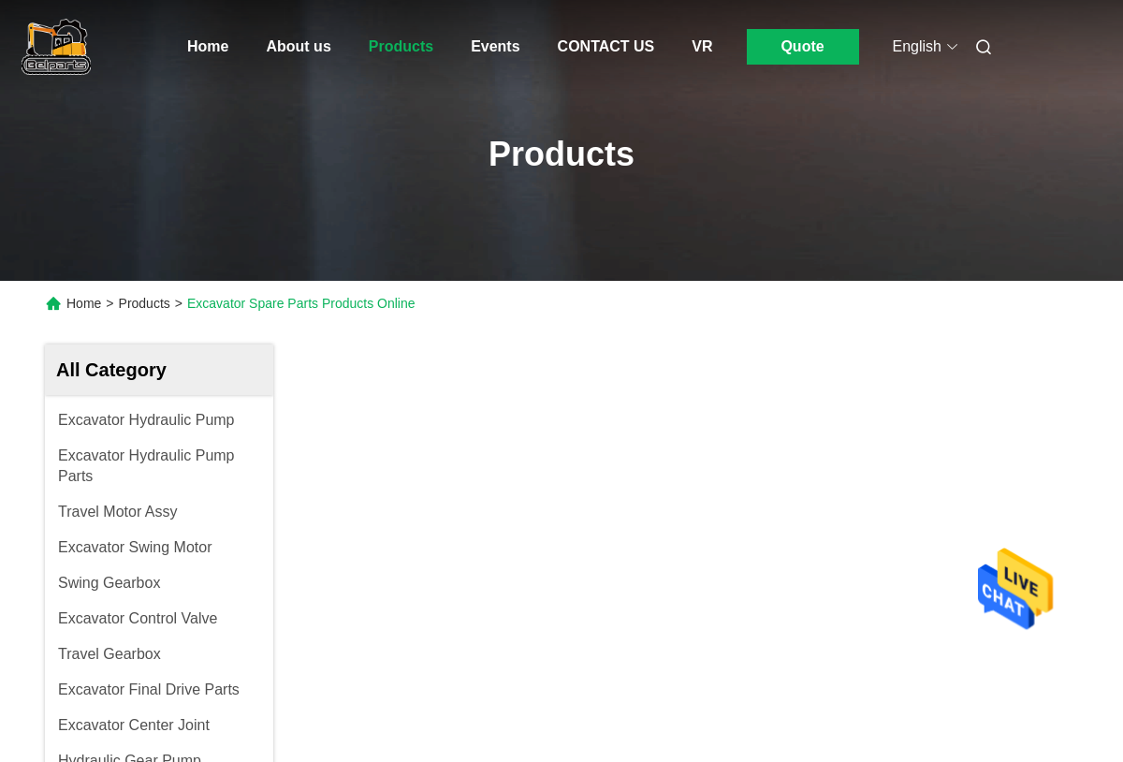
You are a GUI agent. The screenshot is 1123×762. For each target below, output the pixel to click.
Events (495, 46)
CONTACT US (606, 46)
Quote (802, 46)
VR (702, 46)
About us (298, 46)
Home (207, 46)
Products (401, 46)
